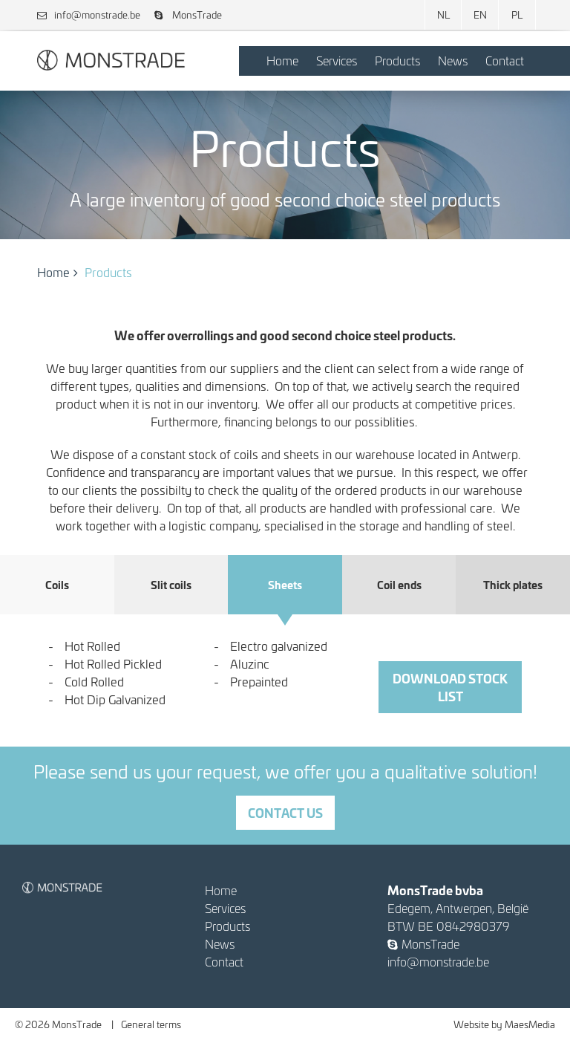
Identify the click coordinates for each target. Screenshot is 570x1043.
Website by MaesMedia (504, 1024)
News (453, 60)
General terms (151, 1024)
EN (480, 14)
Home (282, 60)
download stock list (450, 686)
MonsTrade (188, 14)
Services (336, 60)
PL (516, 14)
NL (443, 14)
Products (397, 60)
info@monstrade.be (88, 14)
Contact (504, 60)
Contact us (285, 812)
